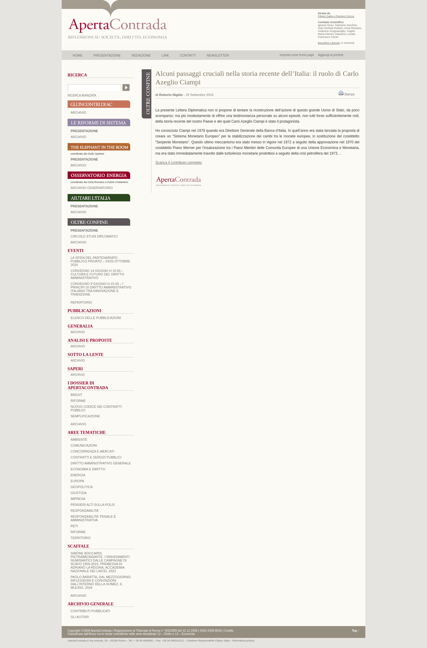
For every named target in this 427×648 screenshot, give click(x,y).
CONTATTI (188, 55)
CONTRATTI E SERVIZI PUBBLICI (96, 457)
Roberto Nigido (171, 95)
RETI (74, 526)
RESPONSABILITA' (85, 510)
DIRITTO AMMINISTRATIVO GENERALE (101, 463)
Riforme (78, 400)
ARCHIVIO (78, 112)
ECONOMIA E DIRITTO (88, 469)
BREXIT (76, 395)
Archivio (78, 212)
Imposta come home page (297, 55)
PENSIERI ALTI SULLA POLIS (93, 504)
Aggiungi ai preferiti (330, 55)
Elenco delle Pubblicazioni (96, 318)
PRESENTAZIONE (107, 55)
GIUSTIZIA (79, 493)
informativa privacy (243, 640)
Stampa (349, 94)
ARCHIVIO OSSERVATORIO (92, 188)
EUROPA (77, 481)
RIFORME (78, 532)
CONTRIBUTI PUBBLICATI (90, 611)
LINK (165, 55)
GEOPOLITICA (82, 487)
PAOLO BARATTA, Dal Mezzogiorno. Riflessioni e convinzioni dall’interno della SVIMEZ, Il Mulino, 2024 (101, 582)
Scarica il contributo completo (178, 163)
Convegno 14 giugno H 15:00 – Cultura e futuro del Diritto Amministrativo (97, 274)
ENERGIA (78, 475)
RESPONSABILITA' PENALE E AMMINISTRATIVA (93, 518)
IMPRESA (78, 499)
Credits (229, 630)
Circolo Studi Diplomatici (94, 236)
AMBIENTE (79, 439)
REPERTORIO (81, 302)
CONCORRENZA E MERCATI (92, 451)
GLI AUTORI (80, 617)
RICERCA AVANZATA (82, 95)
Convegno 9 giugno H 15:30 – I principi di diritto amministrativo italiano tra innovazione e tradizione (101, 289)
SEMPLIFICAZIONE (85, 416)
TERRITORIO (81, 538)
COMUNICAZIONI (84, 445)
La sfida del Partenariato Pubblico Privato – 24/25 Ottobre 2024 (100, 261)
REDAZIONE (141, 55)
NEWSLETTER (218, 55)
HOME (77, 55)
